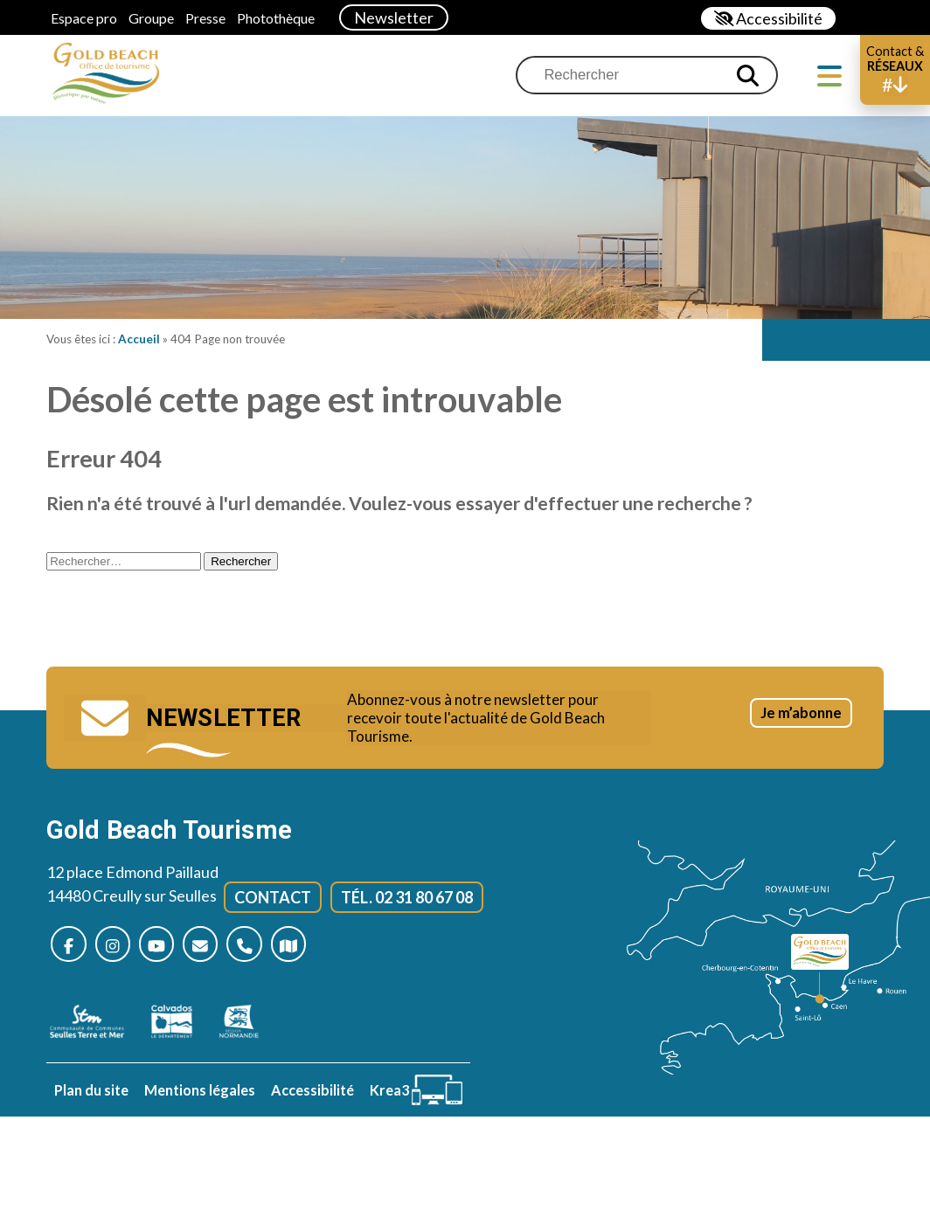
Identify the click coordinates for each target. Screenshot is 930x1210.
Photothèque (276, 18)
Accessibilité (312, 1096)
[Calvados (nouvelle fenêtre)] (180, 1027)
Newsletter (394, 17)
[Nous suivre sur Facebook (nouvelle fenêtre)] (70, 948)
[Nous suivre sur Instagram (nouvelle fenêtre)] (118, 948)
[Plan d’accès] (310, 948)
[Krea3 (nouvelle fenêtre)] (416, 1096)
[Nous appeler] (262, 948)
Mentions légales (199, 1096)
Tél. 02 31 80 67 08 (407, 899)
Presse (205, 18)
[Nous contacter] (214, 948)
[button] (895, 70)
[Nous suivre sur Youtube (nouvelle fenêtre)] (166, 948)
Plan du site (91, 1096)
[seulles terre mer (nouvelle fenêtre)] (95, 1027)
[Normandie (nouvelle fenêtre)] (248, 1027)
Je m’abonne (786, 728)
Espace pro (84, 18)
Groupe (151, 18)
